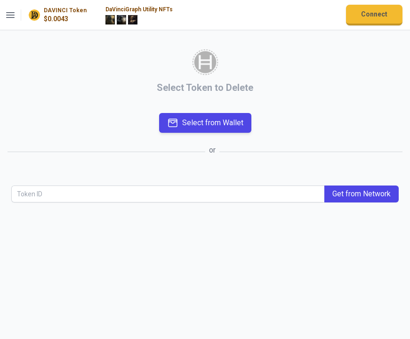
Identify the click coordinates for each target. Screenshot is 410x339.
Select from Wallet (205, 123)
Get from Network (361, 193)
